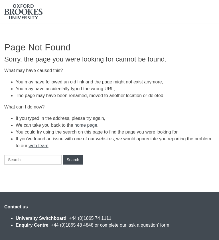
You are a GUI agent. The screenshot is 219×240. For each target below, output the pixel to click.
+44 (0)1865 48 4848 (72, 225)
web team (38, 145)
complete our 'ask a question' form (134, 225)
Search (72, 159)
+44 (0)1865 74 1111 (90, 218)
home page (85, 125)
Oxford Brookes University (23, 11)
